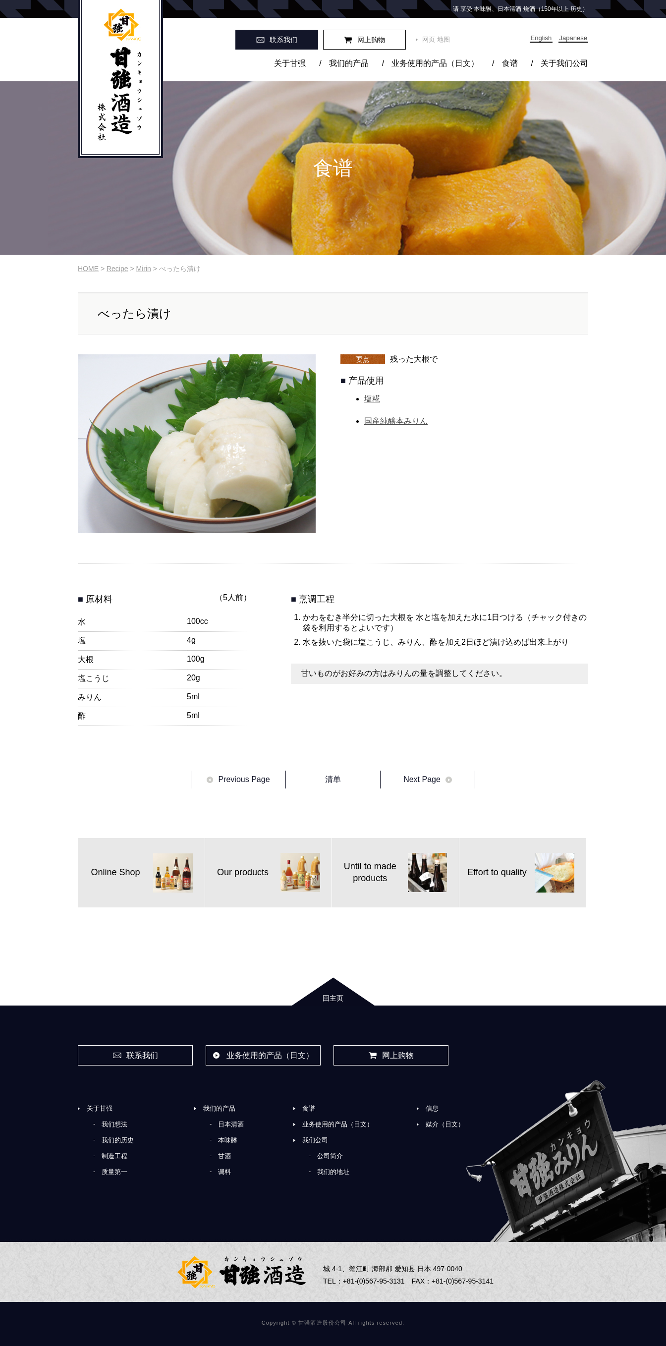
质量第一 (114, 1172)
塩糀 (372, 398)
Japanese (573, 38)
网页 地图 (436, 39)
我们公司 (315, 1140)
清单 (333, 779)
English (541, 38)
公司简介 (330, 1156)
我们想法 (114, 1124)
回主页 (333, 998)
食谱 (510, 63)
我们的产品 (349, 63)
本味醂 (227, 1140)
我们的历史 (118, 1140)
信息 (432, 1108)
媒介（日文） (445, 1124)
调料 (224, 1172)
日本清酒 (231, 1124)
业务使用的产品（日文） (435, 63)
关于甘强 (290, 63)
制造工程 (114, 1156)
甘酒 (224, 1156)
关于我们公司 (564, 63)
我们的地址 (333, 1172)
